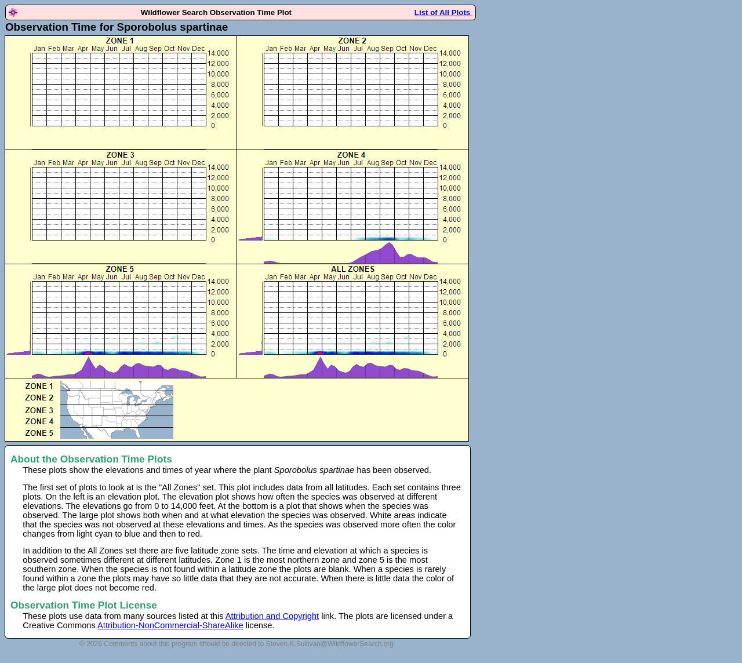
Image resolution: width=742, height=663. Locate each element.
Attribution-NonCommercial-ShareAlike (170, 625)
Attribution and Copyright (272, 616)
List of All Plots (443, 12)
